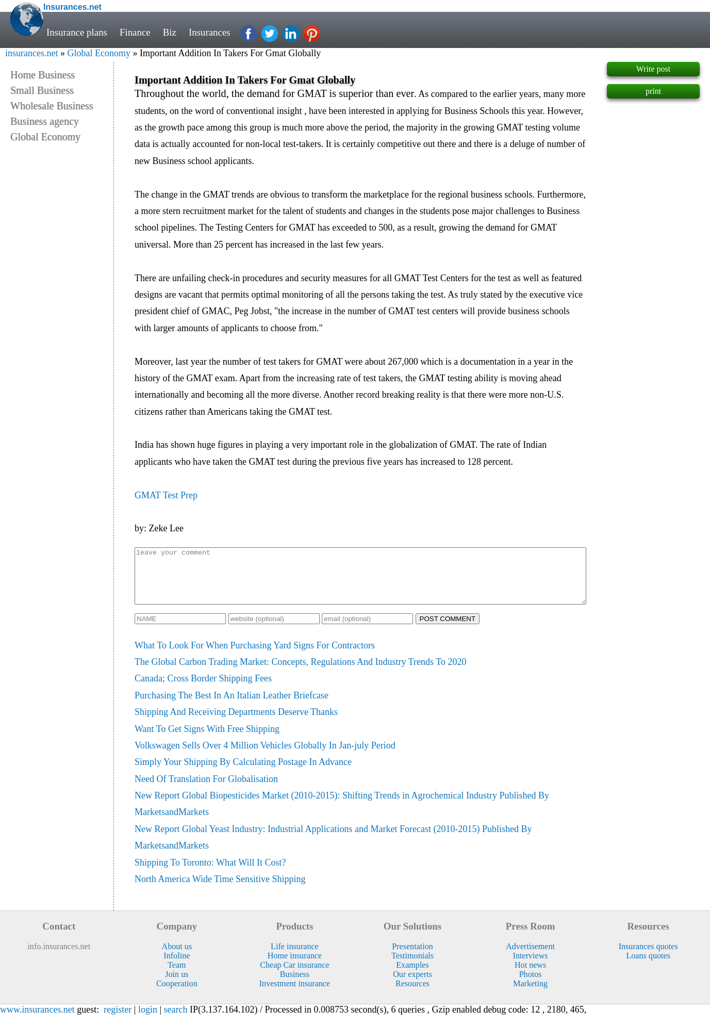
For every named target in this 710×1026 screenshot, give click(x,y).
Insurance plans (76, 32)
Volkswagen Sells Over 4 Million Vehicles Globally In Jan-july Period (265, 756)
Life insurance (295, 957)
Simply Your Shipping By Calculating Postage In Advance (243, 773)
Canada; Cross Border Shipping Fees (203, 689)
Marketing (530, 994)
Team (177, 975)
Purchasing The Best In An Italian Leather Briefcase (231, 706)
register (117, 1020)
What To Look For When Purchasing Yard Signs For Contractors (255, 656)
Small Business (42, 90)
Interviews (530, 966)
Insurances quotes (648, 957)
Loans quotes (648, 966)
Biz (169, 32)
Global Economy (98, 53)
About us (177, 957)
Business (294, 985)
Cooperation (176, 994)
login (147, 1020)
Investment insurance (294, 994)
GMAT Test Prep (166, 495)
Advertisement (530, 957)
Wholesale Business (51, 105)
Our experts (412, 985)
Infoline (176, 966)
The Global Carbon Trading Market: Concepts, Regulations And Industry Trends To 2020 (300, 672)
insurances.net (31, 53)
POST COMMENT (448, 629)
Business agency (44, 121)
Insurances (209, 32)
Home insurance (295, 966)
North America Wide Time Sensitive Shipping (220, 890)
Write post (653, 68)
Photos (530, 985)
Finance (135, 32)
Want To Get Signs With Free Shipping (207, 740)
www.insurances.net (37, 1020)
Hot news (530, 975)
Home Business (42, 74)
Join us (176, 985)
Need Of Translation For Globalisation (206, 790)
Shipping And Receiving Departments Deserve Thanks (236, 723)
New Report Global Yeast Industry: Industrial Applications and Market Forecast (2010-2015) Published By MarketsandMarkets (333, 848)
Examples (412, 975)
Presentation (412, 957)
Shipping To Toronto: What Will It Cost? (210, 873)
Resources (412, 994)
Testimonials (412, 966)
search (176, 1020)
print (653, 91)
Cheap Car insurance (294, 975)
